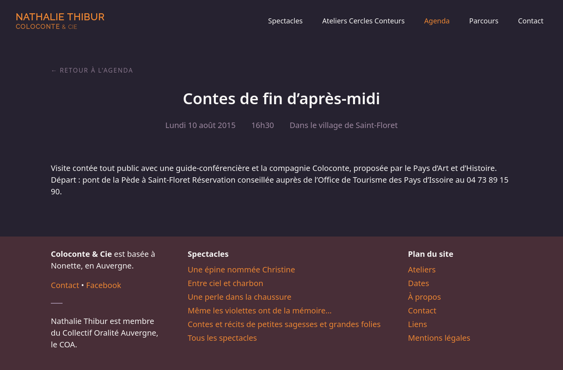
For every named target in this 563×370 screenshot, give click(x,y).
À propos (424, 297)
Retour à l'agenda (96, 70)
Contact (530, 20)
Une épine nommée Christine (241, 269)
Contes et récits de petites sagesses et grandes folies (284, 324)
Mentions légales (439, 338)
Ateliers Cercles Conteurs (363, 20)
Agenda (437, 20)
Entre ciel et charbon (225, 283)
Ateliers (422, 269)
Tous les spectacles (222, 338)
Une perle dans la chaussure (239, 297)
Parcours (483, 20)
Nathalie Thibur (60, 20)
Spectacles (285, 20)
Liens (417, 324)
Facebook (103, 285)
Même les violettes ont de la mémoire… (260, 310)
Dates (418, 283)
